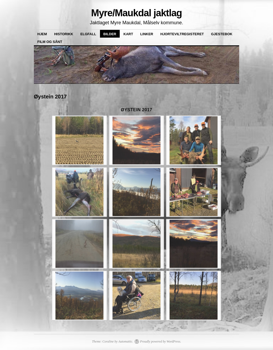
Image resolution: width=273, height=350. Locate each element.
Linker (146, 34)
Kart (128, 34)
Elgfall (88, 34)
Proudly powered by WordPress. (160, 341)
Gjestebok (221, 34)
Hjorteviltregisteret (182, 34)
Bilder (109, 34)
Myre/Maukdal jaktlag (136, 12)
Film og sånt (49, 42)
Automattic (125, 341)
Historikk (63, 34)
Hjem (42, 34)
